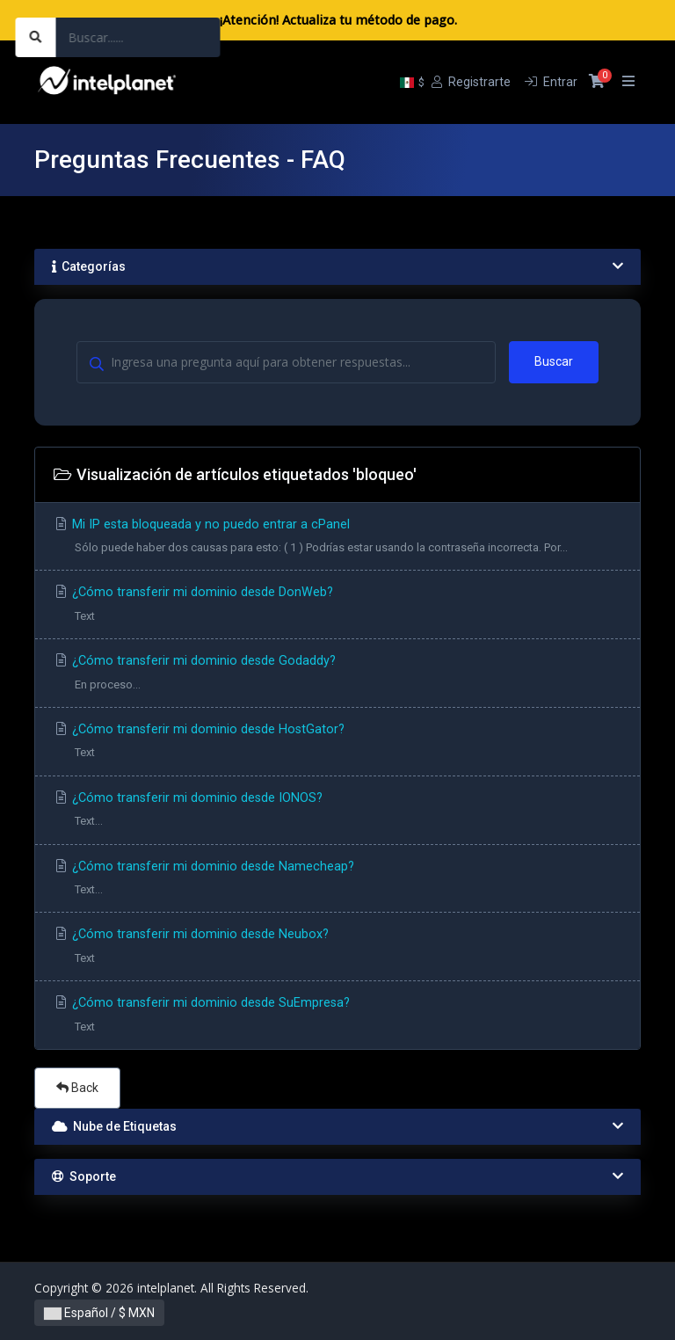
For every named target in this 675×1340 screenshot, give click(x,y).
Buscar (553, 361)
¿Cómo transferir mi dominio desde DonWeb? (337, 606)
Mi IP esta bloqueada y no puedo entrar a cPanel (337, 538)
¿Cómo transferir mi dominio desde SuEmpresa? (337, 1016)
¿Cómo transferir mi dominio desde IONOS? (337, 812)
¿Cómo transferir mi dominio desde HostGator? (337, 743)
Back (77, 1088)
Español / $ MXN (99, 1313)
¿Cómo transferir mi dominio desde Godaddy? (337, 674)
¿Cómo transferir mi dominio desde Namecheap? (337, 880)
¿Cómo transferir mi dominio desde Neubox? (337, 948)
